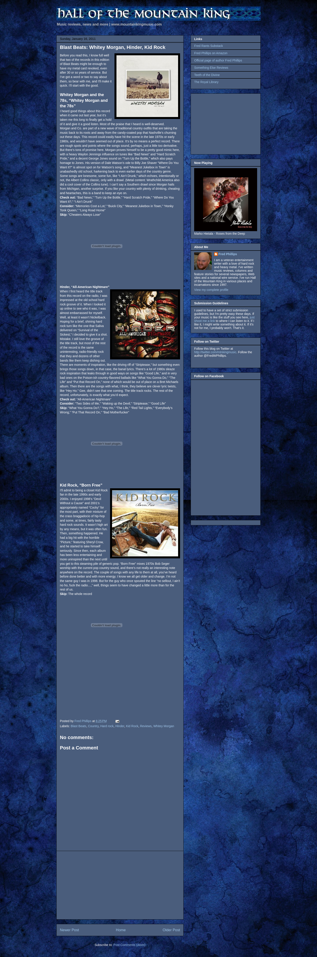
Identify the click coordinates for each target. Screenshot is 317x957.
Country (93, 726)
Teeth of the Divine (207, 75)
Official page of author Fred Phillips (218, 60)
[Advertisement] (120, 885)
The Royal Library (206, 82)
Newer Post (69, 930)
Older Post (171, 930)
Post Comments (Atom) (129, 945)
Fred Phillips (228, 254)
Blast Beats (78, 726)
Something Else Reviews (211, 67)
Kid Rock (132, 726)
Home (121, 930)
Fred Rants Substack (208, 46)
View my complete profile (211, 290)
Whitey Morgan (163, 726)
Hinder (119, 726)
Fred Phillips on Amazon (210, 53)
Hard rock (107, 726)
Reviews (146, 726)
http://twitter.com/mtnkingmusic (215, 352)
